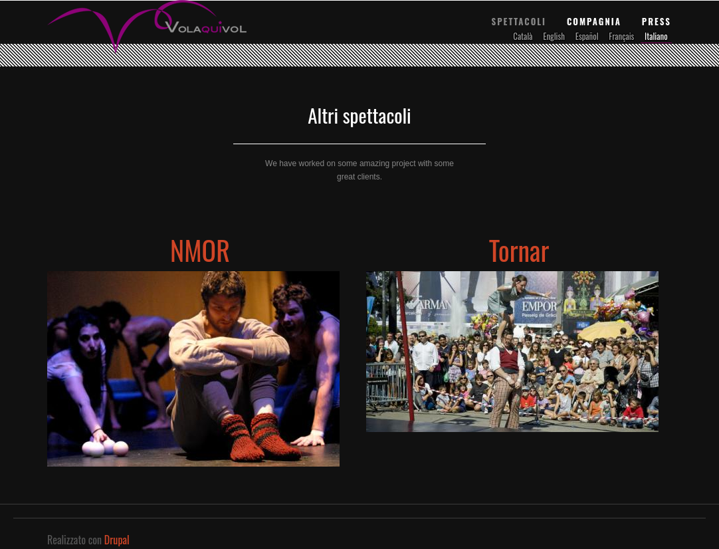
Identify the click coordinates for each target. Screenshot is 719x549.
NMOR (200, 250)
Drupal (117, 540)
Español (587, 36)
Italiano (656, 36)
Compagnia (594, 21)
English (554, 36)
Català (522, 36)
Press (656, 21)
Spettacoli (518, 21)
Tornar (519, 250)
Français (621, 36)
